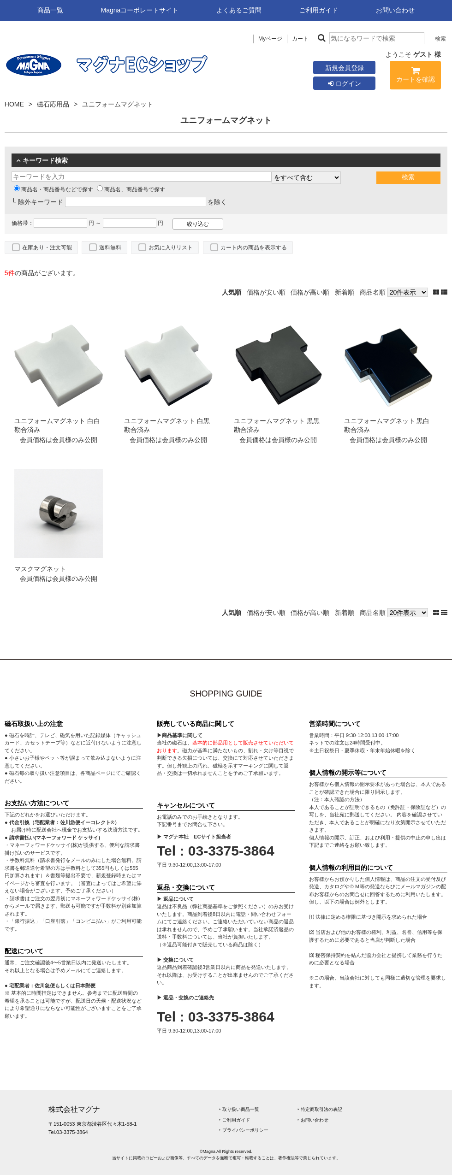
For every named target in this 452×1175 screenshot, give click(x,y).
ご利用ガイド (318, 10)
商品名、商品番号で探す (131, 189)
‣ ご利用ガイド (234, 1119)
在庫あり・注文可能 (47, 247)
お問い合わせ (395, 10)
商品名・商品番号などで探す (53, 189)
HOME (14, 104)
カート (300, 38)
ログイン (344, 83)
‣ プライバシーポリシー (243, 1130)
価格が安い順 (266, 292)
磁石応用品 (53, 104)
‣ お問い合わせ (312, 1119)
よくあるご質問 (239, 10)
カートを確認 (415, 76)
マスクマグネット (40, 569)
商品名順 (373, 292)
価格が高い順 (310, 292)
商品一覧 (50, 10)
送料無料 (110, 247)
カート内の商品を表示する (253, 247)
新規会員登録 (344, 67)
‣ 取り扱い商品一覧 (239, 1109)
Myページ (270, 38)
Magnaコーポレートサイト (140, 10)
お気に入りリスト (171, 247)
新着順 (344, 292)
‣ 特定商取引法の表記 (319, 1109)
